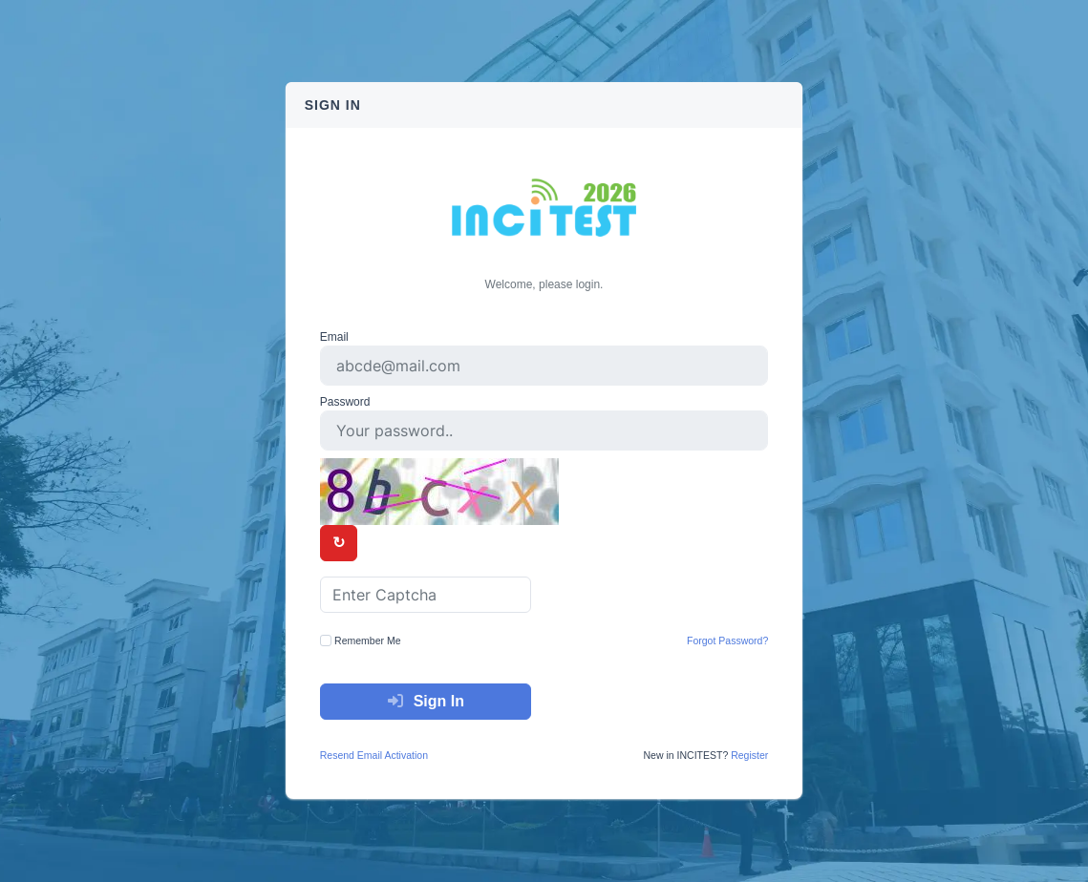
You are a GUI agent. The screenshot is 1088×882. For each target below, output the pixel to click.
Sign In (425, 701)
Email (334, 337)
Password (345, 402)
